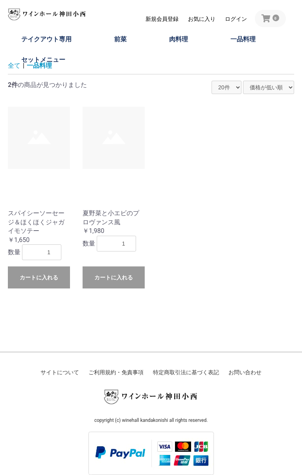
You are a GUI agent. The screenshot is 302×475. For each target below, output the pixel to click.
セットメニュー (43, 59)
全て (14, 65)
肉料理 (178, 39)
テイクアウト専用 (46, 39)
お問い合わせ (244, 372)
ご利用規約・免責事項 (116, 372)
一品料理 (243, 39)
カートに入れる (39, 277)
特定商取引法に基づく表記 (186, 372)
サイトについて (60, 372)
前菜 (120, 39)
